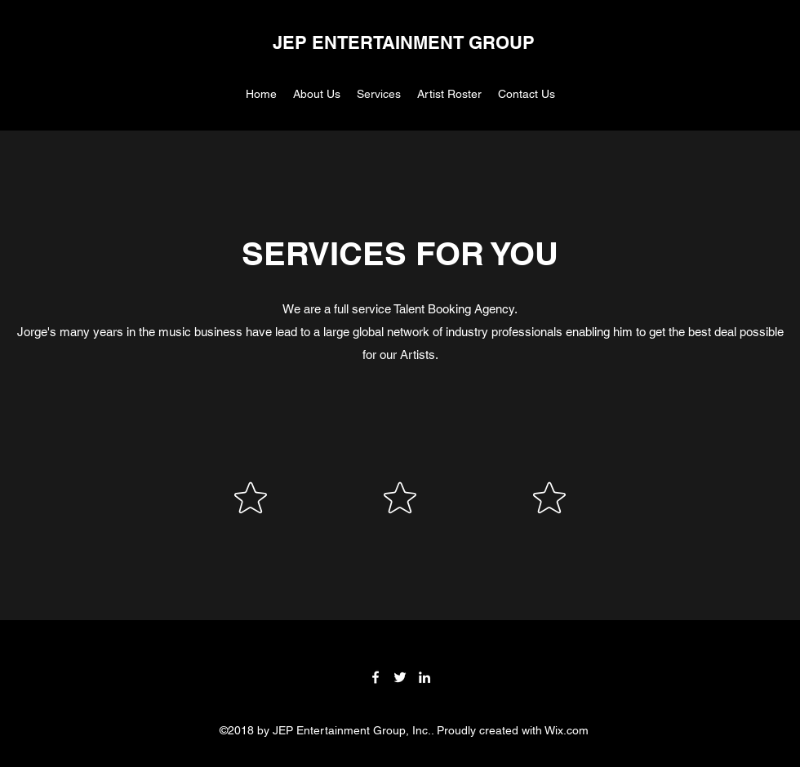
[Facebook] (375, 677)
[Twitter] (400, 677)
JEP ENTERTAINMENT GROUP (404, 42)
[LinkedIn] (424, 677)
